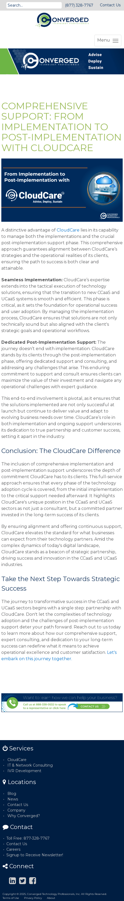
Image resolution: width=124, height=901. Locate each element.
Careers (13, 849)
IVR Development (24, 770)
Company (16, 810)
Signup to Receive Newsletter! (34, 855)
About (51, 898)
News (12, 799)
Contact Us (110, 5)
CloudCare (68, 230)
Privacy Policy (33, 898)
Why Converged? (23, 815)
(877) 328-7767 (79, 5)
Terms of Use (11, 898)
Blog (11, 793)
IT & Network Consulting (30, 765)
